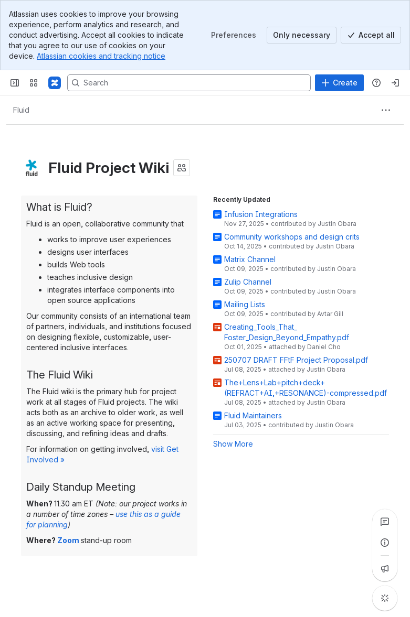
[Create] (339, 82)
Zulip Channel (247, 281)
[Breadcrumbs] (21, 110)
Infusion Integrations (261, 214)
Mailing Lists (244, 304)
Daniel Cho (324, 347)
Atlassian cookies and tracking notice (101, 55)
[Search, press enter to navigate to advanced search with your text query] (189, 82)
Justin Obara (337, 224)
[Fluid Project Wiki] (54, 82)
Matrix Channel (250, 259)
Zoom (68, 540)
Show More (233, 443)
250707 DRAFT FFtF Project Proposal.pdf (296, 359)
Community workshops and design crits (292, 236)
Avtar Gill (330, 314)
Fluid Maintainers (253, 415)
